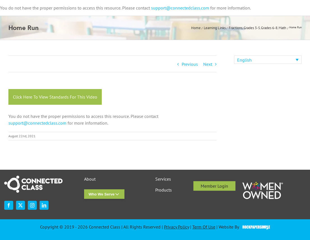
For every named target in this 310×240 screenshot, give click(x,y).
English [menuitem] (244, 60)
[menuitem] (268, 59)
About (90, 179)
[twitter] (20, 205)
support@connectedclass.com (180, 8)
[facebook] (8, 205)
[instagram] (32, 205)
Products (163, 190)
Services (163, 179)
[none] (268, 59)
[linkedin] (44, 205)
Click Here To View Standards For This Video (55, 97)
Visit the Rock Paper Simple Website (255, 227)
